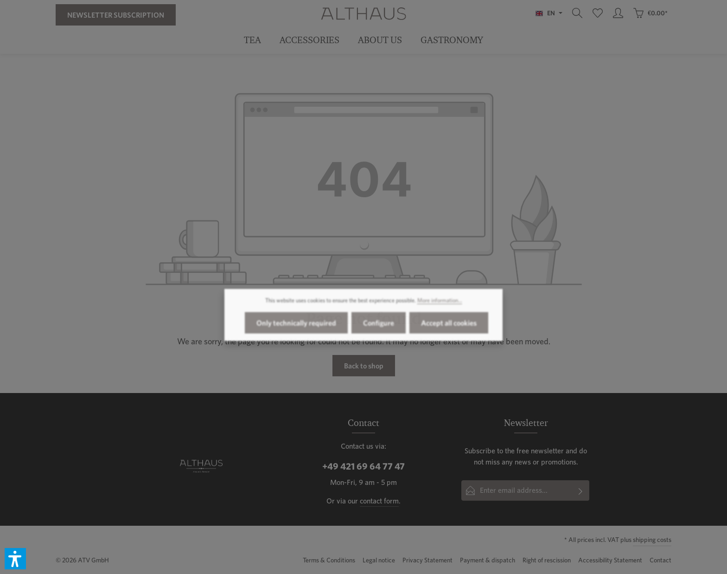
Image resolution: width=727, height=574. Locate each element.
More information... (439, 305)
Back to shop (363, 365)
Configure (378, 328)
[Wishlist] (597, 13)
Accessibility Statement (610, 560)
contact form (379, 501)
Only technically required (296, 328)
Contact (660, 560)
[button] (15, 558)
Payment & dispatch (487, 560)
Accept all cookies (449, 328)
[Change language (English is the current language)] (549, 13)
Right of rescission (547, 560)
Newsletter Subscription (115, 15)
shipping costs (652, 539)
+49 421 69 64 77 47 (363, 466)
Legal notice (379, 560)
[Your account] (618, 13)
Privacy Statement (427, 560)
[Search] (577, 13)
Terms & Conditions (329, 560)
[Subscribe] (581, 490)
